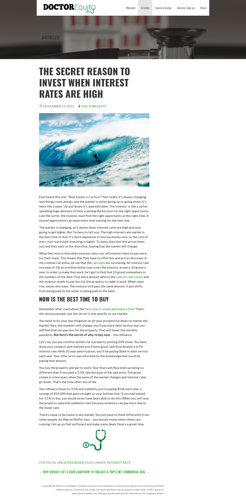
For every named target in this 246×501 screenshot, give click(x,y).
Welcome (130, 8)
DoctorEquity (94, 106)
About (203, 8)
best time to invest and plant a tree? (110, 309)
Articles (145, 8)
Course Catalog (163, 8)
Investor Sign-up (186, 8)
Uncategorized (70, 462)
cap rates (98, 263)
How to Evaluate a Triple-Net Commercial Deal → (116, 472)
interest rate (119, 462)
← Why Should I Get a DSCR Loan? (61, 472)
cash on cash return (129, 277)
